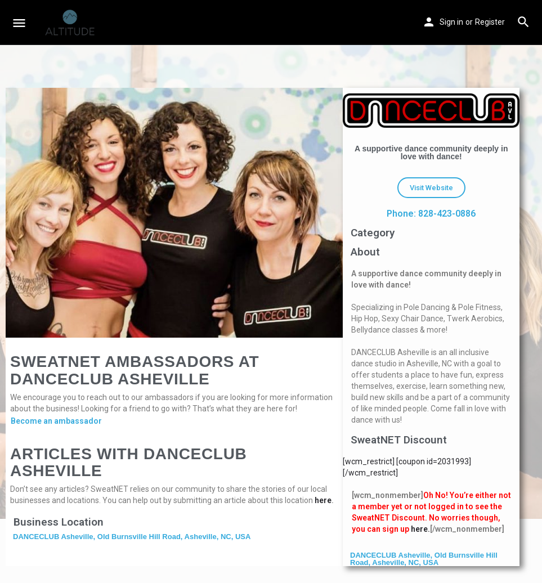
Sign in (451, 21)
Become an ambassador (56, 420)
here (323, 500)
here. (420, 528)
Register (490, 21)
